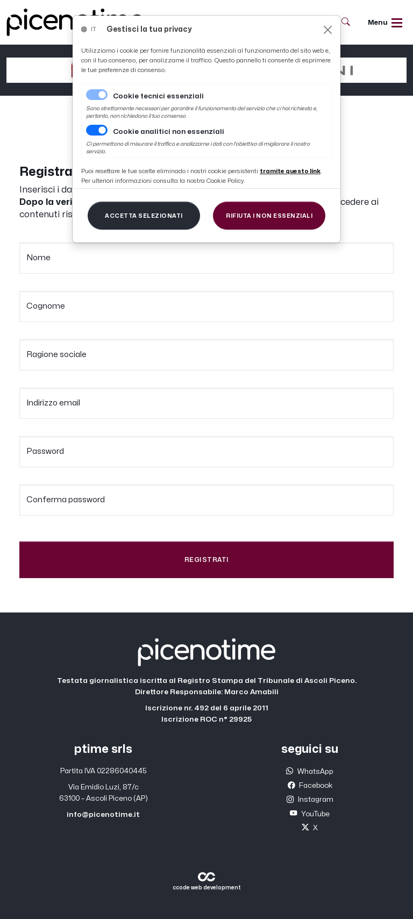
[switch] (97, 130)
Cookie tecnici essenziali (158, 96)
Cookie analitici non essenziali (168, 132)
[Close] (327, 30)
